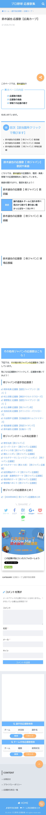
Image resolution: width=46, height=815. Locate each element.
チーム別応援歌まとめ (30, 808)
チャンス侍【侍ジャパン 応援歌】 (17, 450)
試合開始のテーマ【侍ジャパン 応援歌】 (20, 472)
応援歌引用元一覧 (10, 790)
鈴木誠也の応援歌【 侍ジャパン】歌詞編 (22, 140)
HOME (23, 802)
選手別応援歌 (29, 577)
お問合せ (7, 779)
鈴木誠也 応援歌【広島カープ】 (16, 429)
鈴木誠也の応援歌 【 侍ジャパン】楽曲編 (22, 143)
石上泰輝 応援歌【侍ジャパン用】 (17, 407)
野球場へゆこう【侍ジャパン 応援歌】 (19, 483)
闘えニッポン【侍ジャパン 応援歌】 (18, 454)
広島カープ (18, 577)
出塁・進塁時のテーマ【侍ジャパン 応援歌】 (22, 476)
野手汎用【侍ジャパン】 (13, 443)
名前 (5, 628)
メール (6, 640)
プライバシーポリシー (12, 785)
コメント (7, 608)
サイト (6, 651)
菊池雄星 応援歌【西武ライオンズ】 (18, 426)
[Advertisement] (23, 52)
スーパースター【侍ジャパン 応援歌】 (19, 447)
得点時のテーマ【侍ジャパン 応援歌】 (19, 479)
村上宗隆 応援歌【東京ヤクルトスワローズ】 (22, 397)
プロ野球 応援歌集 (23, 4)
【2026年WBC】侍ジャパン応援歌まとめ (20, 497)
